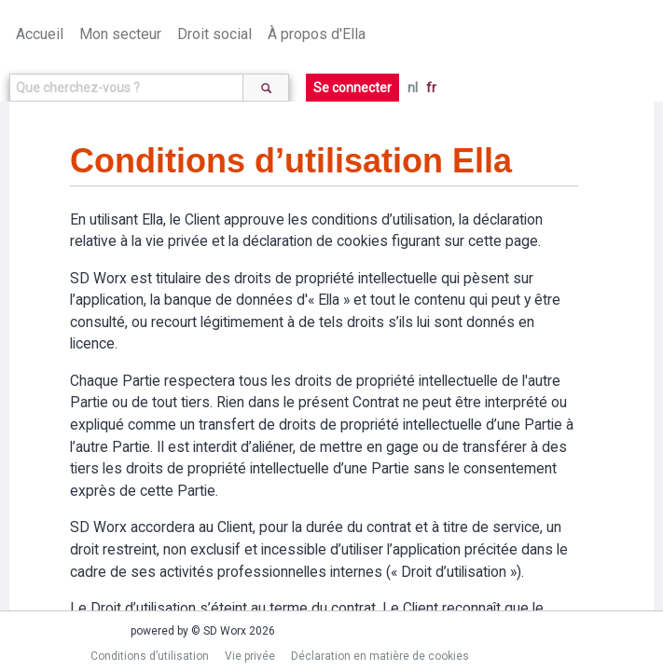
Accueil (39, 34)
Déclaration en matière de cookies (380, 656)
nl (412, 87)
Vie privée (250, 656)
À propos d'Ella (317, 34)
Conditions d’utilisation (149, 656)
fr (431, 87)
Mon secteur (120, 34)
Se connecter (352, 87)
